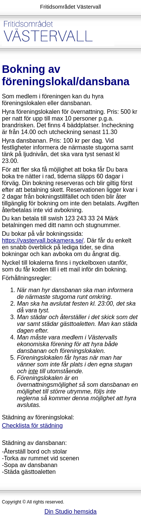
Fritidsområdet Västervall (70, 7)
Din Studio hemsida (70, 511)
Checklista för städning (32, 425)
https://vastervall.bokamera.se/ (42, 240)
